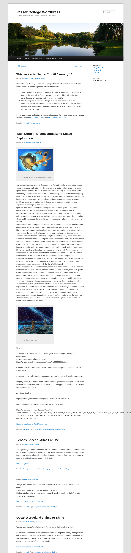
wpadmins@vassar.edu (57, 118)
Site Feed (26, 123)
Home (19, 58)
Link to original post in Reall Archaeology (32, 424)
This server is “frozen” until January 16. (44, 74)
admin (39, 142)
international (42, 469)
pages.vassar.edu (49, 429)
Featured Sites (37, 58)
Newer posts (79, 66)
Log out (96, 72)
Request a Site (51, 58)
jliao (37, 444)
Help (61, 58)
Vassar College (60, 429)
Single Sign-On (99, 68)
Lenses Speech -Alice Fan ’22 (37, 440)
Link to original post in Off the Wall (29, 501)
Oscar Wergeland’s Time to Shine (40, 517)
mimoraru (36, 479)
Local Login (97, 70)
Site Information (35, 123)
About (27, 58)
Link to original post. (24, 464)
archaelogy (38, 429)
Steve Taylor (40, 78)
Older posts (21, 66)
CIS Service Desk (37, 118)
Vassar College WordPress (38, 12)
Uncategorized (27, 469)
